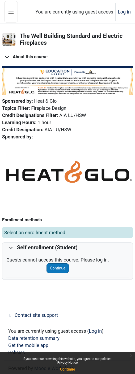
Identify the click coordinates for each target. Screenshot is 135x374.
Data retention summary (34, 338)
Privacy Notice (67, 362)
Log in (124, 12)
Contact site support (33, 315)
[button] (7, 57)
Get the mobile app (28, 345)
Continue (57, 268)
